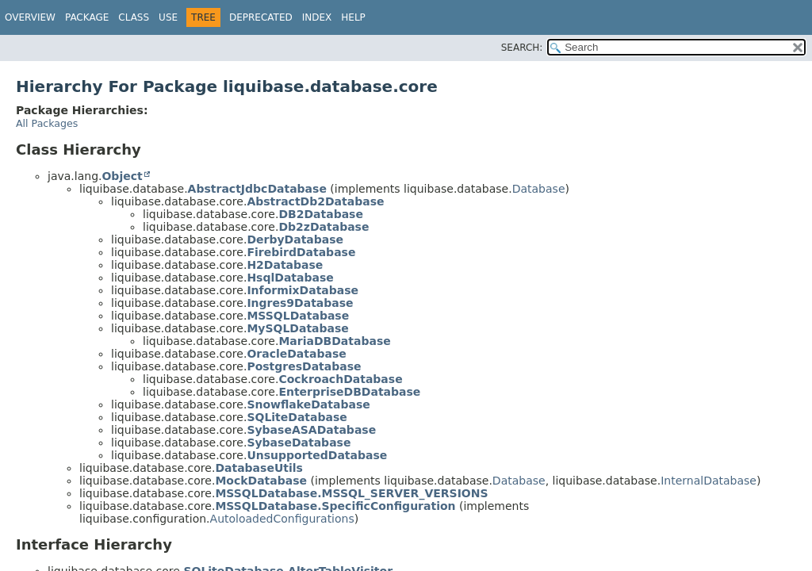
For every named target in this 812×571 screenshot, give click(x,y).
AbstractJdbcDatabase (257, 188)
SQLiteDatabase (297, 417)
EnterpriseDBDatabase (349, 391)
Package (87, 17)
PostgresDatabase (304, 366)
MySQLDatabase (297, 328)
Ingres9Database (300, 303)
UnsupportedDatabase (317, 455)
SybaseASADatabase (311, 429)
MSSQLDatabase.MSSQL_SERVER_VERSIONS (351, 493)
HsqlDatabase (290, 277)
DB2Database (320, 214)
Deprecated (261, 17)
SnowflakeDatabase (308, 404)
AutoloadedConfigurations (282, 518)
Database (538, 188)
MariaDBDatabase (334, 341)
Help (353, 17)
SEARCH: (522, 47)
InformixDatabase (302, 290)
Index (317, 17)
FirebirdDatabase (301, 252)
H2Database (285, 265)
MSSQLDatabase (298, 315)
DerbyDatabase (295, 239)
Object (122, 176)
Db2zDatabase (323, 226)
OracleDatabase (296, 353)
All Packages (47, 123)
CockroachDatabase (340, 379)
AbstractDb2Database (315, 201)
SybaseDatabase (298, 442)
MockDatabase (261, 480)
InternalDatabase (708, 480)
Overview (30, 17)
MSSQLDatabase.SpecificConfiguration (335, 506)
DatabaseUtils (259, 468)
